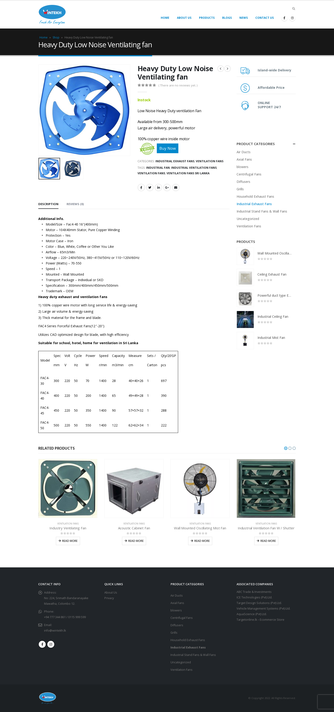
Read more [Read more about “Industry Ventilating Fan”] (69, 541)
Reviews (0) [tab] (75, 204)
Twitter (150, 187)
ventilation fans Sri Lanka (188, 173)
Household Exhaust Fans (255, 196)
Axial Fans (244, 159)
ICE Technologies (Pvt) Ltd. (254, 597)
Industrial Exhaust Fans (174, 161)
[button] (286, 448)
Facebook (141, 187)
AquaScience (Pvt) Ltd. (252, 614)
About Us (184, 18)
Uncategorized (248, 218)
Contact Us (264, 18)
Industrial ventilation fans (194, 168)
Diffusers (243, 181)
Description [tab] (48, 204)
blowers (242, 167)
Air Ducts (243, 152)
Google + (167, 187)
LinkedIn (158, 187)
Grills (240, 189)
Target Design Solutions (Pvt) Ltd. (259, 603)
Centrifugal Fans (249, 174)
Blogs (227, 18)
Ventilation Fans (209, 161)
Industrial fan (158, 168)
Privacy (109, 598)
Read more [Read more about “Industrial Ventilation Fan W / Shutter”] (268, 541)
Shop (56, 37)
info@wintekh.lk (55, 631)
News (243, 18)
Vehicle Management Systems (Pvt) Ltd (263, 608)
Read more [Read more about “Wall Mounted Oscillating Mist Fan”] (202, 541)
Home (165, 18)
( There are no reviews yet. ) (177, 85)
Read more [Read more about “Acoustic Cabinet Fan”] (136, 541)
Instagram (50, 644)
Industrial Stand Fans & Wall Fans (262, 211)
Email (176, 187)
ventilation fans (151, 173)
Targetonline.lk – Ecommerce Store (260, 620)
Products (207, 18)
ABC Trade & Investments (254, 592)
